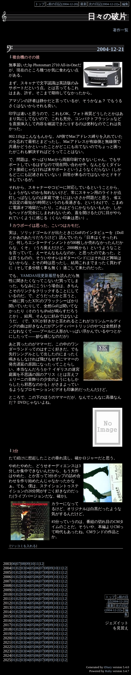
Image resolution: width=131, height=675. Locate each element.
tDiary (108, 667)
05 (32, 568)
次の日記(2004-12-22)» (104, 4)
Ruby (108, 671)
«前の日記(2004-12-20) (62, 4)
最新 (83, 4)
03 (23, 568)
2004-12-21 (110, 49)
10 (32, 564)
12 (41, 564)
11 (37, 564)
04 (28, 568)
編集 (125, 4)
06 (14, 564)
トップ (40, 4)
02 (18, 568)
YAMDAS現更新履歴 (38, 275)
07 (18, 564)
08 (23, 564)
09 (28, 564)
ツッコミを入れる (23, 546)
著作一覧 (120, 30)
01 (14, 568)
